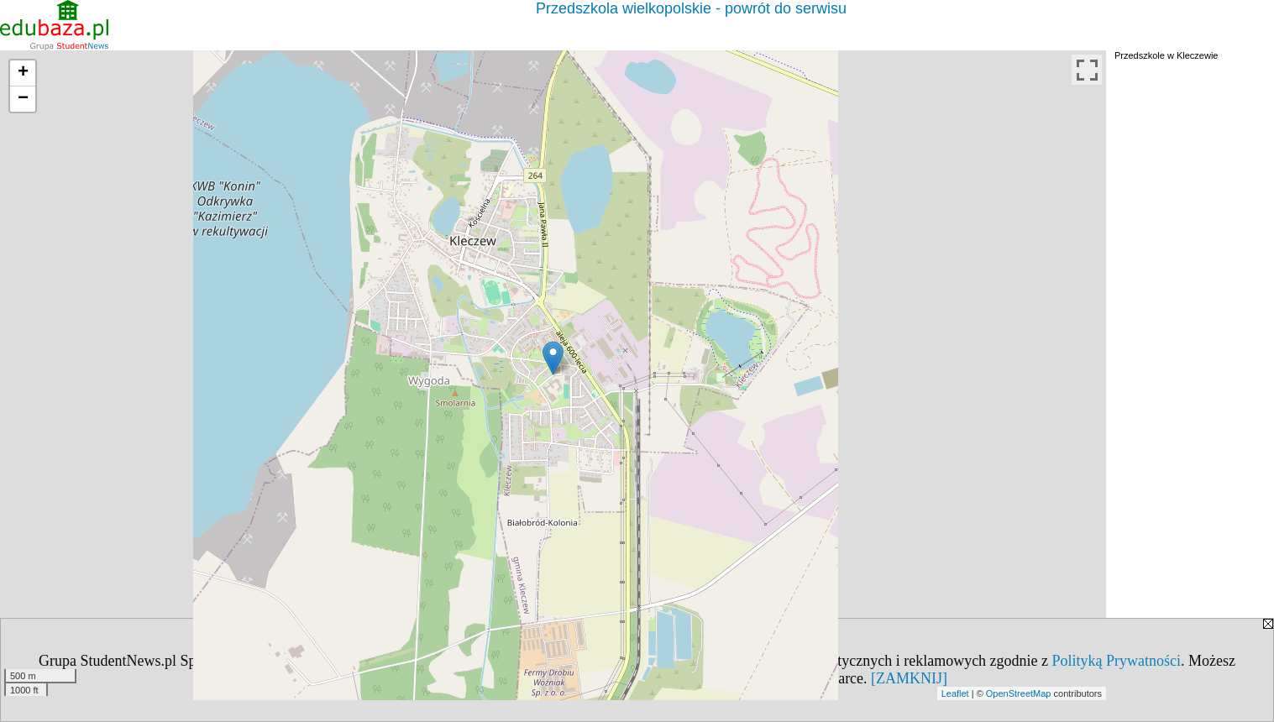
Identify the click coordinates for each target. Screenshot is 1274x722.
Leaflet (955, 693)
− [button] (23, 99)
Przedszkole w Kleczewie (1166, 55)
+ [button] (23, 73)
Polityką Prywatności (1117, 660)
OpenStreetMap (1018, 693)
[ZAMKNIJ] (909, 678)
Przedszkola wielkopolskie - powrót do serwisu (691, 8)
